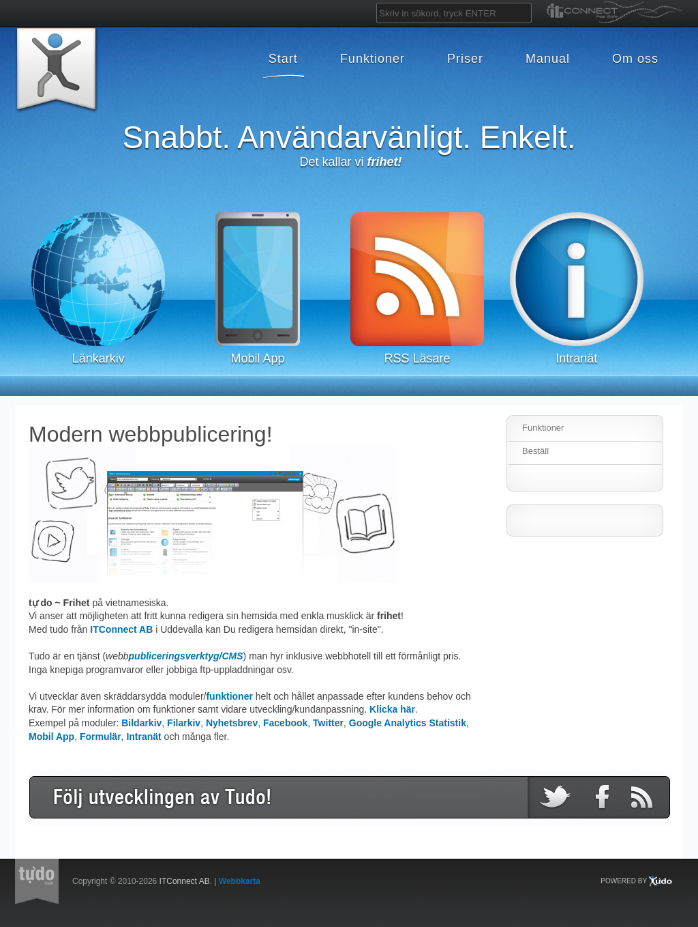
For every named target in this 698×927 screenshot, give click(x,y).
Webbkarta (239, 881)
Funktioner (543, 428)
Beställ (535, 451)
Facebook (285, 722)
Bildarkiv (141, 722)
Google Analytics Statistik (407, 722)
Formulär (100, 736)
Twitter (328, 722)
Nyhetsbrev (232, 722)
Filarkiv (183, 722)
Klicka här (392, 709)
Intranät (143, 736)
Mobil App (51, 736)
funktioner (229, 696)
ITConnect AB (121, 629)
